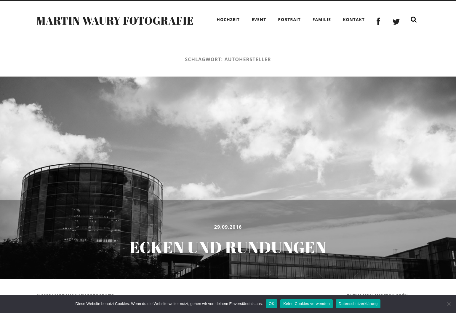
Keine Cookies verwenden (306, 303)
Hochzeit (228, 19)
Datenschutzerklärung (358, 303)
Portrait (289, 19)
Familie (322, 19)
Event (259, 19)
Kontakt (354, 19)
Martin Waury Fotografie (115, 20)
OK (271, 303)
